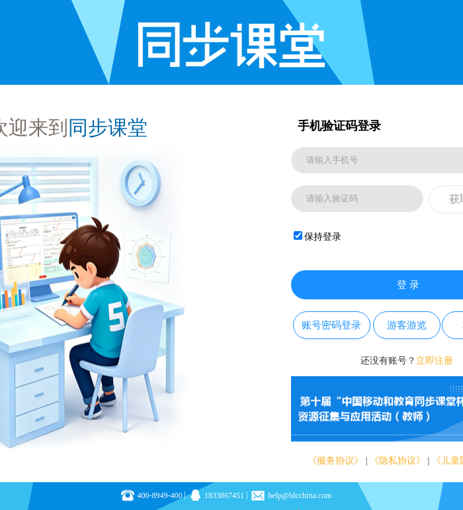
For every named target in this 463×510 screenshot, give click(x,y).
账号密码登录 (331, 325)
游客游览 (407, 325)
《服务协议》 (335, 461)
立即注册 (434, 361)
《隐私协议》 (397, 461)
